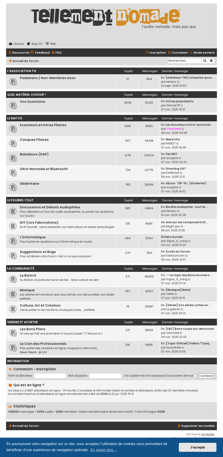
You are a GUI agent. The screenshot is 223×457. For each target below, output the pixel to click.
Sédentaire (29, 183)
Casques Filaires (34, 139)
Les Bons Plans (32, 329)
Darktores (172, 173)
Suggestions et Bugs (38, 252)
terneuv (171, 82)
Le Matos (14, 118)
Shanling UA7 (176, 169)
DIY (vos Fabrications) (39, 222)
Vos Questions (32, 101)
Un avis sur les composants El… (184, 222)
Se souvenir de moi (182, 375)
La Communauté (20, 268)
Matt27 (171, 143)
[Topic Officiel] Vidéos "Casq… (188, 343)
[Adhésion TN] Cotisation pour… (190, 78)
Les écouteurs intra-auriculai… (189, 125)
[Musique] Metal (178, 290)
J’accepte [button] (197, 447)
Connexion (23, 369)
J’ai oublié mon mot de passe (144, 375)
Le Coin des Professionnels (43, 343)
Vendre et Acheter (22, 322)
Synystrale (173, 347)
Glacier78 (173, 105)
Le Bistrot (28, 275)
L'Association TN (21, 71)
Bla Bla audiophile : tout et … (187, 207)
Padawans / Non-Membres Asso (48, 78)
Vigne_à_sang (176, 241)
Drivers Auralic (172, 237)
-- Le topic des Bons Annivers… (188, 275)
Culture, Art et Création (40, 305)
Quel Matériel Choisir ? (26, 95)
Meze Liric (173, 139)
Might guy (173, 226)
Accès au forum (178, 251)
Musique (27, 290)
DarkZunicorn (175, 255)
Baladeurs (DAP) (34, 154)
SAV (43, 352)
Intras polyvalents (179, 101)
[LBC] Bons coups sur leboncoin (190, 329)
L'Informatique (33, 237)
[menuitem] (40, 53)
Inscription (46, 369)
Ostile (170, 294)
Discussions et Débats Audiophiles (50, 207)
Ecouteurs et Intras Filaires (43, 125)
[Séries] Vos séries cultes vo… (188, 305)
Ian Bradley (208, 434)
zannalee (172, 333)
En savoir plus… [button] (103, 450)
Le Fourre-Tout (20, 200)
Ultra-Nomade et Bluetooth (44, 169)
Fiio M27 (171, 154)
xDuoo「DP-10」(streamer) (186, 183)
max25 (128, 412)
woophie (172, 158)
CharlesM (173, 129)
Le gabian (173, 309)
